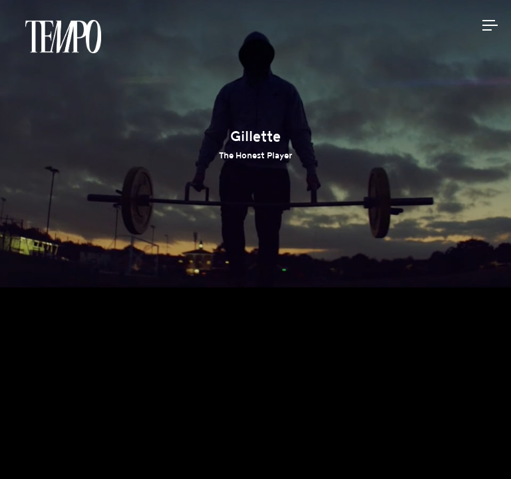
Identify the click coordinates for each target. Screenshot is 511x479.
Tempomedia (63, 36)
